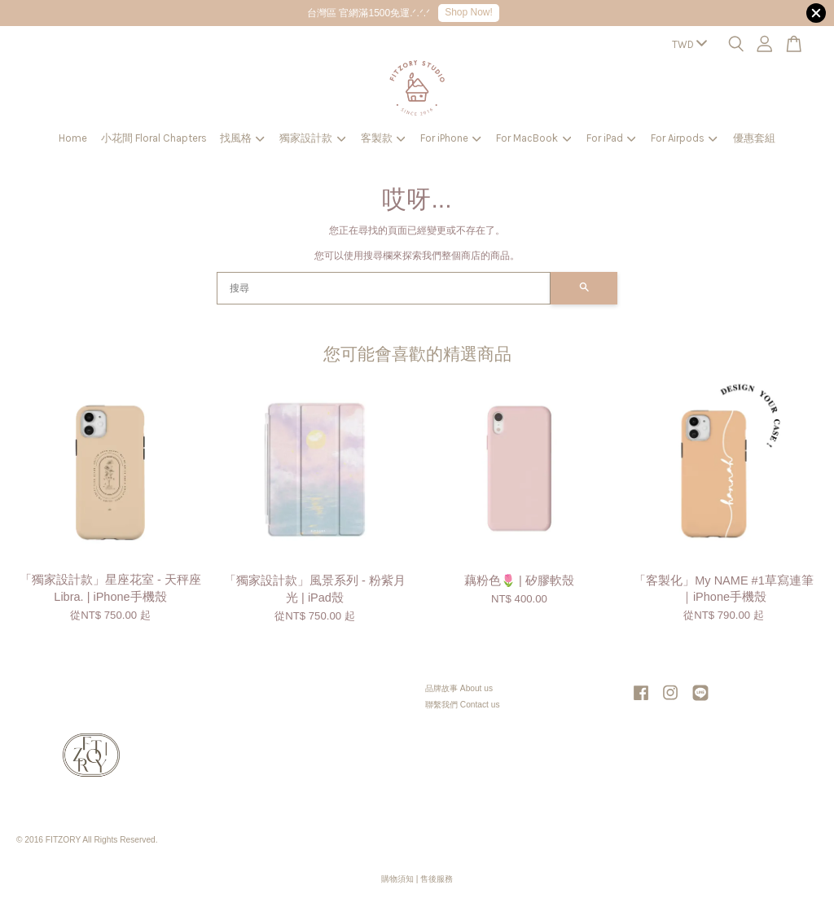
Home (73, 138)
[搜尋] (384, 288)
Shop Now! (469, 12)
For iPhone (450, 138)
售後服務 (436, 878)
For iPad (611, 138)
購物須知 (397, 878)
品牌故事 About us (459, 688)
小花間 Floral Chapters (154, 138)
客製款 (383, 138)
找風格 (242, 138)
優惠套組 (754, 138)
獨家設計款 (312, 138)
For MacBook (533, 138)
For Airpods (684, 138)
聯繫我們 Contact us (462, 704)
